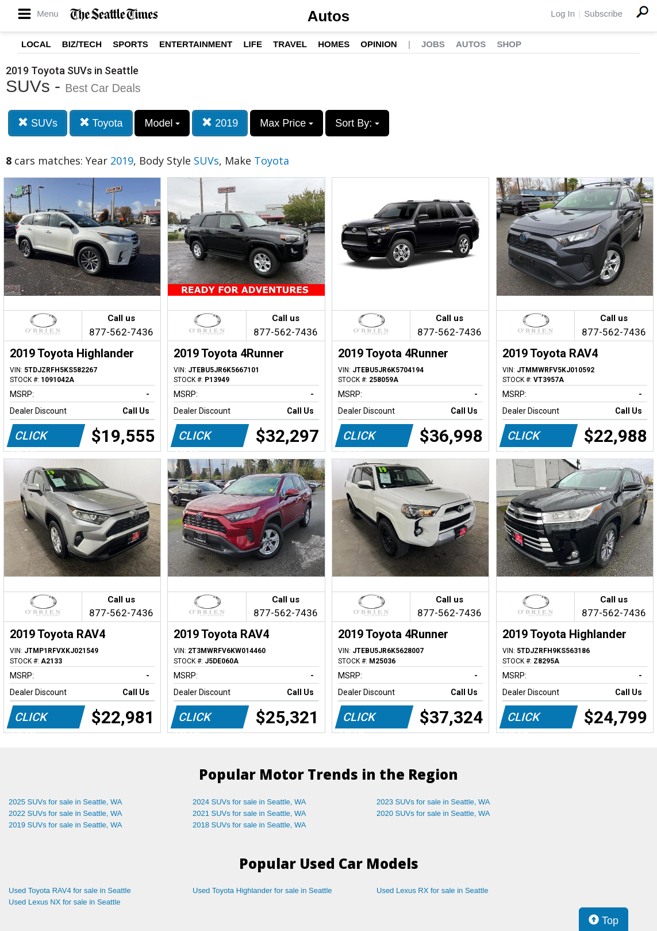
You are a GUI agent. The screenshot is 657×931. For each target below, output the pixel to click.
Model (162, 123)
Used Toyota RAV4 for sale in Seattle (70, 890)
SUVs (37, 123)
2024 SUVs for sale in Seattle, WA (249, 802)
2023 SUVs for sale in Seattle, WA (433, 802)
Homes (333, 44)
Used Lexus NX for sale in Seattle (64, 902)
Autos (329, 16)
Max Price (286, 123)
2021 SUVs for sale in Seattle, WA (249, 813)
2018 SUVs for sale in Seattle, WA (249, 825)
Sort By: (357, 123)
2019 (220, 123)
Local (36, 44)
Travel (290, 44)
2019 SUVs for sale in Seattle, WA (65, 825)
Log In (563, 13)
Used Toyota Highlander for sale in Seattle (262, 890)
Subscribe (603, 13)
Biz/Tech (82, 44)
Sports (130, 44)
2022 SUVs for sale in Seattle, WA (65, 813)
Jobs (433, 44)
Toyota (101, 123)
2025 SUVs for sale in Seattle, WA (65, 802)
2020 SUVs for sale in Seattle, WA (433, 813)
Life (252, 44)
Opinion (378, 44)
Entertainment (195, 44)
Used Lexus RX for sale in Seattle (432, 890)
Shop (509, 44)
